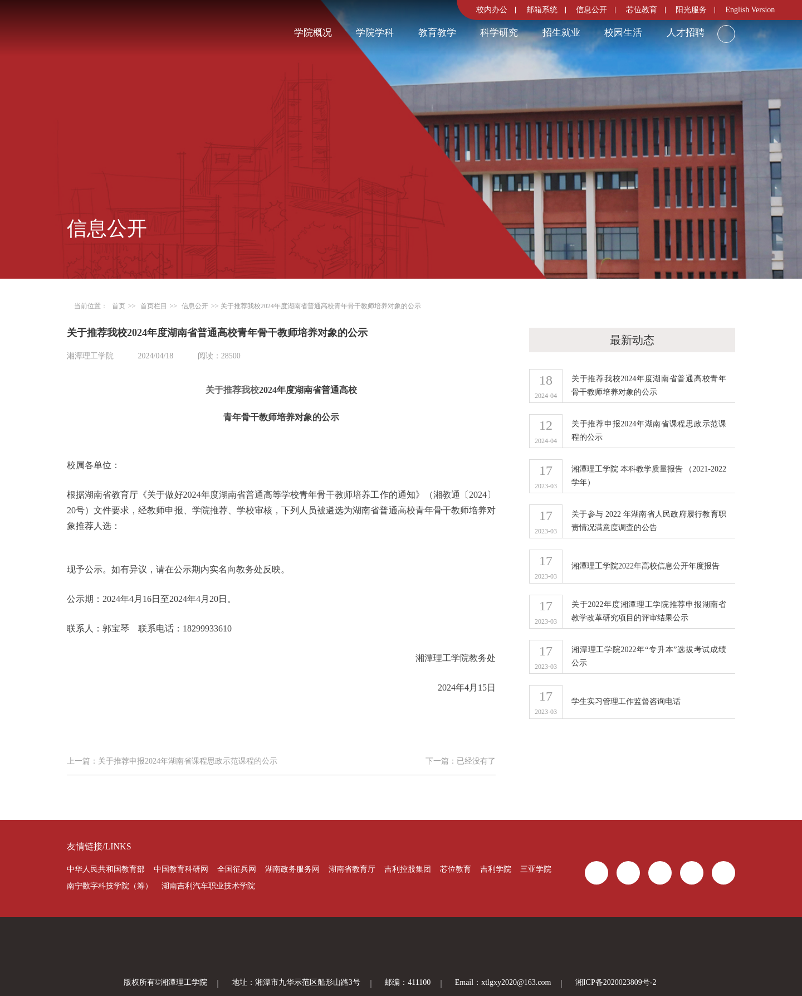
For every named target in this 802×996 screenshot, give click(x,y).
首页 (118, 306)
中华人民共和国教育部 (106, 869)
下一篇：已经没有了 (461, 761)
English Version (750, 10)
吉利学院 (495, 869)
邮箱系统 (542, 10)
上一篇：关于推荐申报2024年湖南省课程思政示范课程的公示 (172, 761)
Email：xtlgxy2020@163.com (503, 982)
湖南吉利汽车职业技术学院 (208, 886)
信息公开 (591, 10)
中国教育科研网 (181, 869)
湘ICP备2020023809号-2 (615, 982)
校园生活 (623, 32)
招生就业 (561, 32)
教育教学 (437, 32)
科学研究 (499, 32)
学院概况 (313, 32)
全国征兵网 (236, 869)
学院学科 (375, 32)
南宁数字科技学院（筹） (110, 886)
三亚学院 (535, 869)
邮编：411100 (407, 982)
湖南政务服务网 (292, 869)
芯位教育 (641, 10)
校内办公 (491, 10)
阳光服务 (691, 10)
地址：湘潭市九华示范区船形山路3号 (296, 982)
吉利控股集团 (407, 869)
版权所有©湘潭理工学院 (166, 982)
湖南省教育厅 (352, 869)
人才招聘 (686, 32)
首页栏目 (153, 306)
